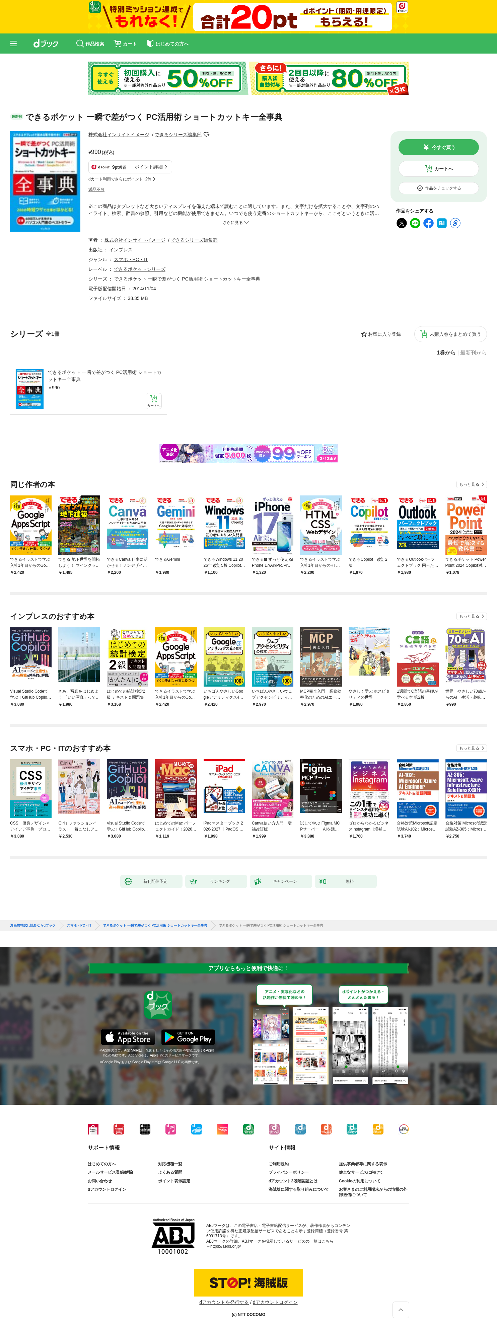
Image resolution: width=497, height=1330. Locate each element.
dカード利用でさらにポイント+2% (119, 179)
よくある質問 (170, 1172)
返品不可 (96, 189)
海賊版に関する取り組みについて (299, 1189)
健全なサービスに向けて (361, 1172)
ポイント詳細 (149, 166)
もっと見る (469, 484)
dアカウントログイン (107, 1189)
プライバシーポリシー (289, 1172)
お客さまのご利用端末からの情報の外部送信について (373, 1192)
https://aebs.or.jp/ (225, 1246)
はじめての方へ (102, 1164)
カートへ (443, 168)
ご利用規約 (279, 1164)
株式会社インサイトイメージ (118, 134)
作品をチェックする (443, 188)
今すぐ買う (443, 147)
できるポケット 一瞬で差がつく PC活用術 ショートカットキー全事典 (104, 376)
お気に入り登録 (384, 334)
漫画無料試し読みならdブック (33, 925)
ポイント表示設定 (174, 1181)
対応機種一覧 (170, 1164)
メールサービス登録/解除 (110, 1172)
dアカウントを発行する (224, 1302)
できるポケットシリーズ (139, 269)
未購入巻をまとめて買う (455, 334)
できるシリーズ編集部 (178, 134)
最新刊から (473, 353)
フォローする (206, 134)
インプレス (121, 249)
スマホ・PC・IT (131, 259)
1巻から (446, 353)
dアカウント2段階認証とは (293, 1181)
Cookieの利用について (359, 1181)
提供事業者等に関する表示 (363, 1164)
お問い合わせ (100, 1181)
